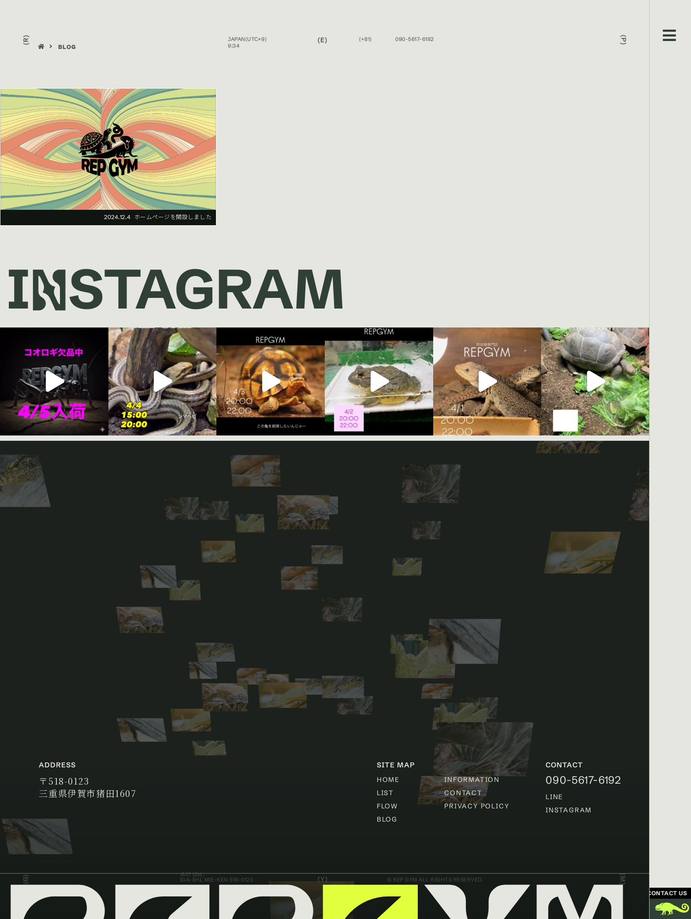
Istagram (176, 288)
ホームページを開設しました (173, 216)
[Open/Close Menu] (669, 35)
